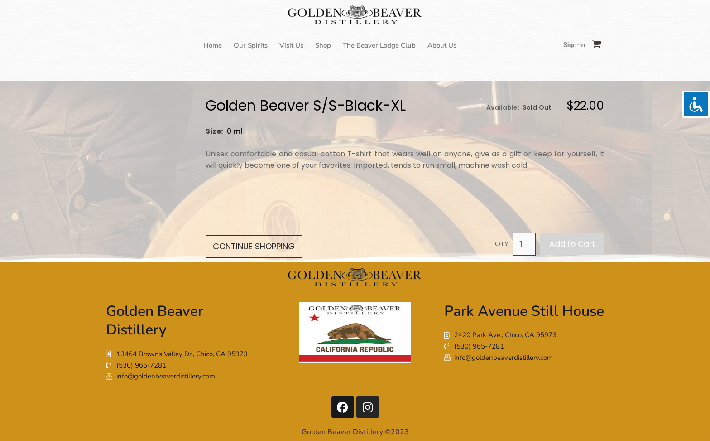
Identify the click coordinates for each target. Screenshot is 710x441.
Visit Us (291, 45)
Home (212, 45)
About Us (441, 45)
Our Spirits (251, 45)
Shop (323, 45)
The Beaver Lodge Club (379, 45)
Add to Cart (572, 243)
